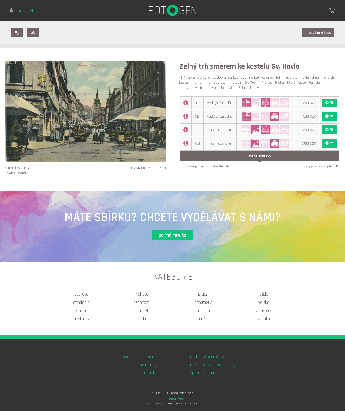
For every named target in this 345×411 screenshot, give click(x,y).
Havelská (291, 77)
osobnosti (142, 302)
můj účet (22, 11)
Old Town (252, 82)
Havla (305, 77)
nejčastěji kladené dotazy (213, 365)
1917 (183, 77)
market (198, 82)
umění (203, 319)
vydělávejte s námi (140, 357)
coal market (251, 77)
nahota (142, 294)
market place (217, 82)
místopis (236, 82)
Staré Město (297, 82)
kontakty (149, 373)
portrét (142, 311)
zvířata (264, 319)
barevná (205, 77)
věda (264, 294)
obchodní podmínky (207, 357)
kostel (184, 82)
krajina (81, 311)
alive (192, 77)
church (330, 77)
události (203, 311)
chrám (317, 77)
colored (268, 77)
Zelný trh (246, 87)
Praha (280, 82)
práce (203, 294)
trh (203, 87)
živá (259, 87)
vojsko (263, 302)
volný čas (264, 311)
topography (189, 87)
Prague (267, 82)
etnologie (81, 302)
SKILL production (172, 399)
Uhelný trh (228, 87)
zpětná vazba (202, 373)
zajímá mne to (172, 235)
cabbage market (226, 77)
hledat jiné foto (318, 32)
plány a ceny (145, 365)
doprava (81, 294)
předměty (203, 302)
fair (279, 77)
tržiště (213, 87)
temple (315, 82)
